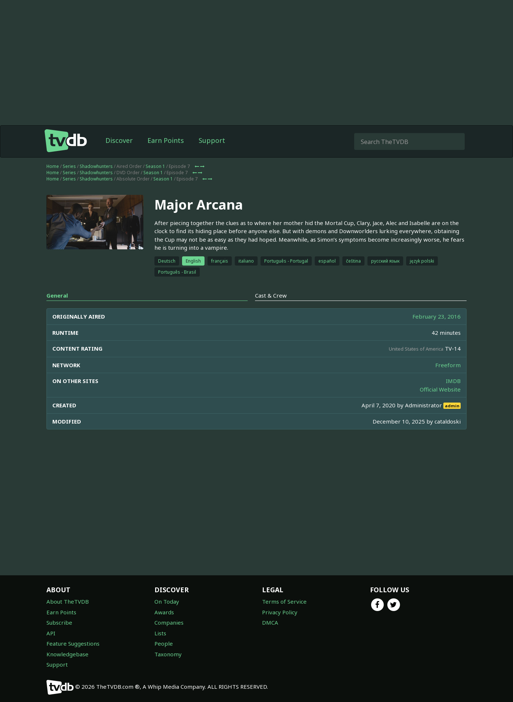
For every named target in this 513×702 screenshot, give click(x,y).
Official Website (440, 389)
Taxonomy (168, 654)
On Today (166, 601)
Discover (119, 140)
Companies (169, 622)
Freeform (448, 365)
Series (69, 166)
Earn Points (165, 140)
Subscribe (59, 622)
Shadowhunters (96, 166)
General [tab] (57, 295)
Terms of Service (284, 601)
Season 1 (155, 166)
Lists (160, 633)
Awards (164, 612)
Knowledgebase (67, 654)
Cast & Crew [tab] (271, 295)
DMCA (270, 622)
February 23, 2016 (436, 316)
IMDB (453, 381)
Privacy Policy (279, 612)
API (50, 633)
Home (52, 166)
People (163, 643)
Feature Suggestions (73, 643)
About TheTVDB (67, 601)
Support (212, 140)
